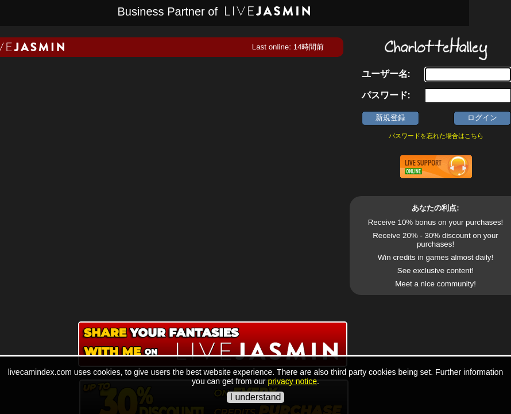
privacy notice (292, 381)
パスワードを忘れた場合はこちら (436, 135)
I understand (255, 397)
